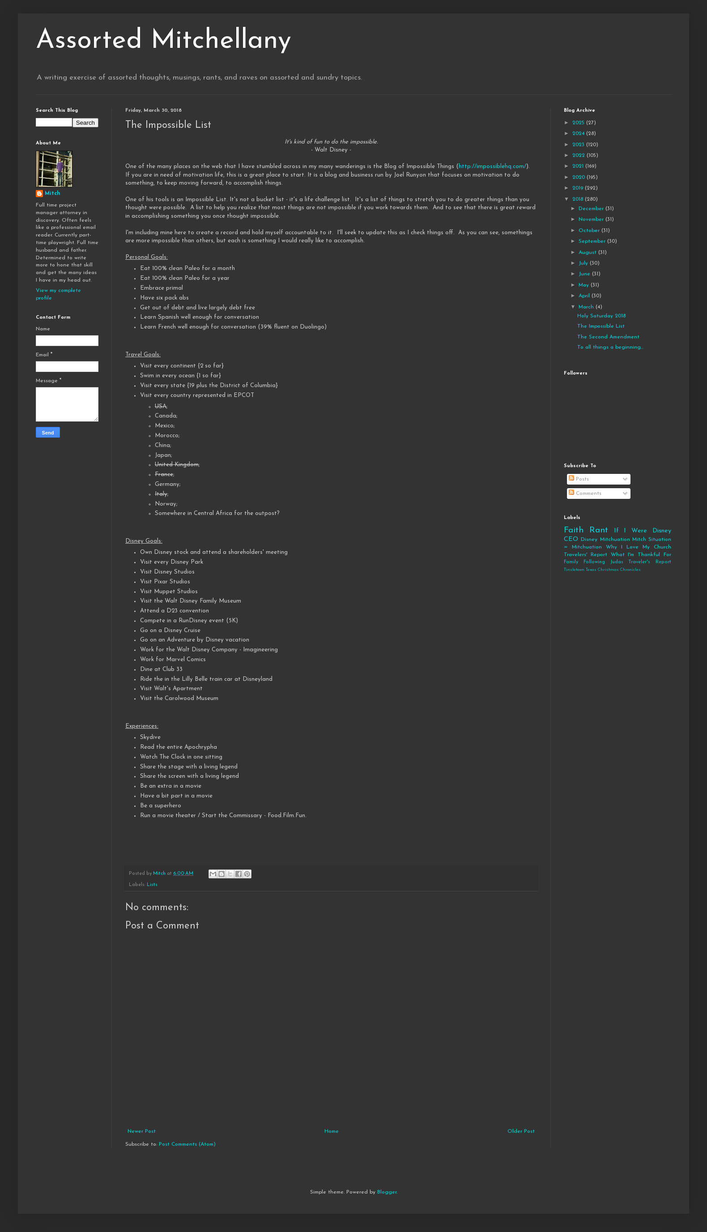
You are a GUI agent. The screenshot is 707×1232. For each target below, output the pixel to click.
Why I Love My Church (638, 547)
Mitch (52, 193)
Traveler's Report (649, 562)
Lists (152, 884)
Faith (573, 530)
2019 (578, 188)
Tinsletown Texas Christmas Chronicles (602, 570)
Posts (579, 479)
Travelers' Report (585, 554)
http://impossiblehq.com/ (492, 166)
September (593, 241)
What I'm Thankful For (641, 554)
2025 (579, 123)
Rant (598, 530)
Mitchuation (615, 539)
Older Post (521, 1131)
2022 (579, 155)
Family (571, 562)
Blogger (386, 1192)
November (592, 219)
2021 (578, 166)
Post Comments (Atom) (187, 1144)
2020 (579, 177)
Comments (585, 493)
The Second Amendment (608, 337)
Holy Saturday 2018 (601, 316)
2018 (578, 199)
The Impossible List (601, 326)
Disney (589, 539)
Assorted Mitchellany (163, 41)
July (584, 263)
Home (331, 1131)
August (588, 252)
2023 (579, 145)
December (592, 208)
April (585, 296)
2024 (579, 133)
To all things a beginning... (610, 347)
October (590, 230)
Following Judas (603, 562)
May (585, 285)
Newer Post (142, 1131)
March (587, 307)
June (585, 274)
